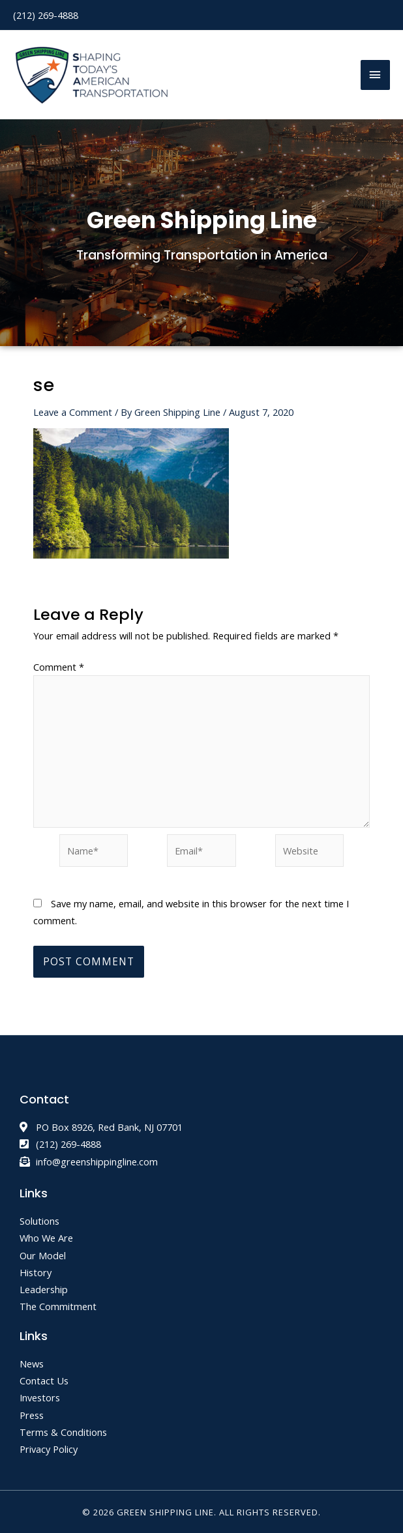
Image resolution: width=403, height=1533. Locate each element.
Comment (58, 665)
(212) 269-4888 (45, 13)
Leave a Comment (72, 410)
